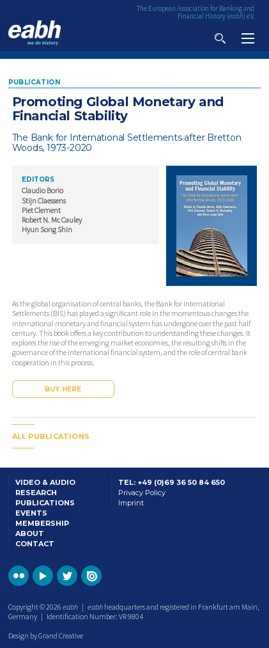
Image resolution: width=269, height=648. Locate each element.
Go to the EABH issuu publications (91, 575)
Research (36, 492)
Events (31, 513)
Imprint (131, 502)
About (29, 533)
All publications (51, 436)
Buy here (63, 389)
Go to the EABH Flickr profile (18, 575)
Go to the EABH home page (34, 32)
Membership (42, 523)
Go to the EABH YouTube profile (43, 575)
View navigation (248, 38)
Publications (45, 502)
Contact (34, 543)
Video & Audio (45, 482)
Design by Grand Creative (45, 635)
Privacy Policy (141, 492)
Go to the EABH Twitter (67, 575)
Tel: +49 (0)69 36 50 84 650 (171, 482)
